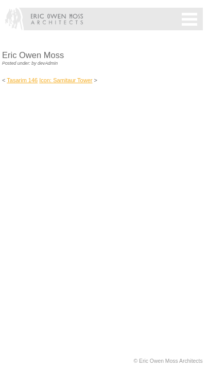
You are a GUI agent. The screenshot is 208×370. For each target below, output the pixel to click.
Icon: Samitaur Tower (65, 80)
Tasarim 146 (22, 80)
